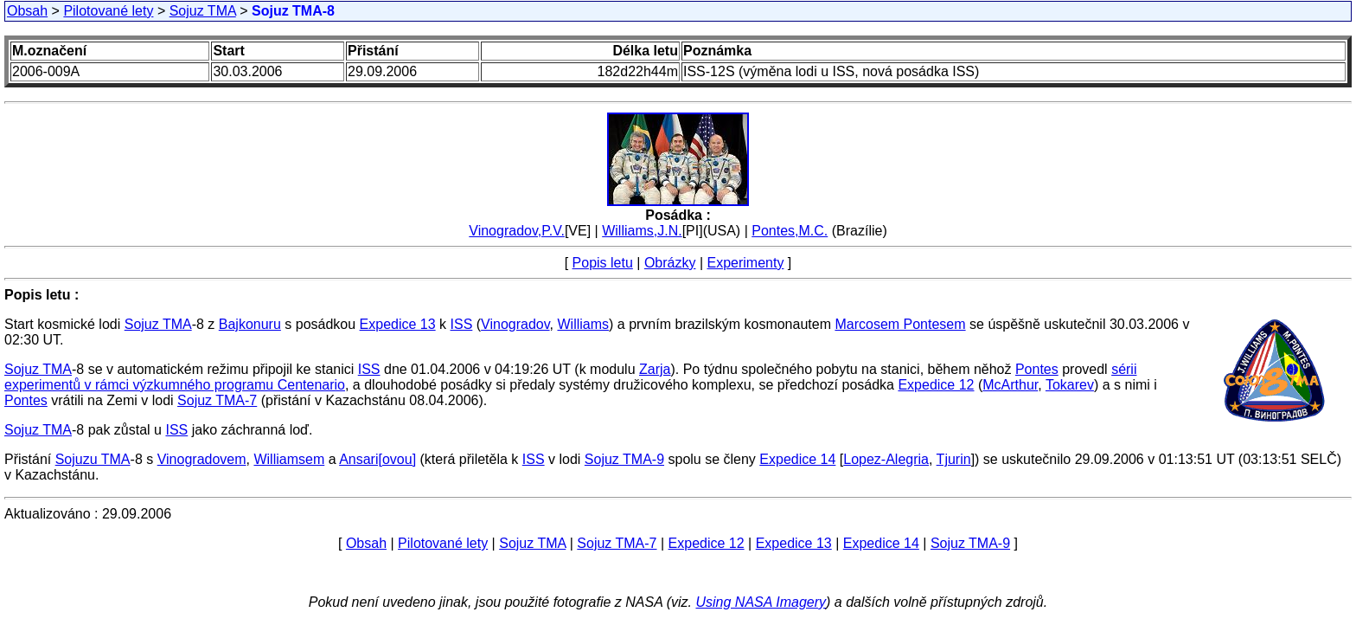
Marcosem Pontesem (900, 324)
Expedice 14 (797, 459)
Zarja (654, 369)
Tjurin (954, 459)
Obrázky (670, 262)
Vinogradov (515, 324)
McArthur (1010, 384)
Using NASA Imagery (760, 602)
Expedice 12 (936, 384)
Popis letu (602, 262)
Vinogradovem (201, 459)
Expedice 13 (398, 324)
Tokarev (1070, 384)
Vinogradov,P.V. (517, 230)
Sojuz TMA (203, 10)
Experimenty (745, 262)
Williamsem (288, 459)
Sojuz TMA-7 (217, 400)
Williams (583, 324)
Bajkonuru (250, 324)
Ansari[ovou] (377, 459)
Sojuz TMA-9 (624, 459)
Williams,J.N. (641, 230)
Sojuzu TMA (93, 459)
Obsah (27, 10)
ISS (462, 324)
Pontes (1037, 369)
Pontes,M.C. (790, 230)
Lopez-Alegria (886, 459)
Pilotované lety (108, 10)
